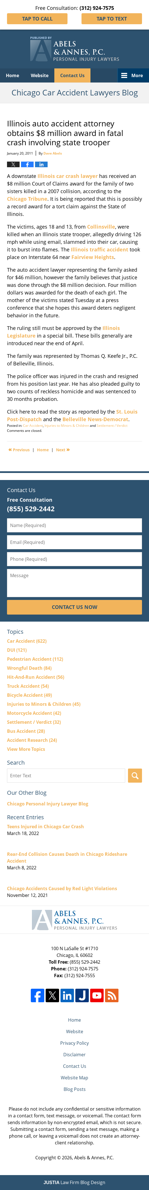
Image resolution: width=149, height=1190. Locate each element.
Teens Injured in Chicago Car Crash (45, 826)
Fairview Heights (92, 257)
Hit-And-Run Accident (35, 677)
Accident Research (32, 740)
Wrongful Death (29, 668)
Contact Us (72, 75)
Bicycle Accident (29, 695)
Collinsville (101, 226)
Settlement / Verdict (112, 425)
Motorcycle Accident (34, 713)
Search (135, 776)
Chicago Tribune (27, 198)
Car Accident (33, 425)
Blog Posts (75, 1089)
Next (63, 449)
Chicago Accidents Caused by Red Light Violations (62, 888)
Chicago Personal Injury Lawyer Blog (47, 804)
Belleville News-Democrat (95, 419)
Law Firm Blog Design (75, 1182)
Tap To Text (112, 18)
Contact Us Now (74, 607)
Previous (19, 449)
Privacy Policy (74, 1043)
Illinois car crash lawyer (68, 176)
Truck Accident (28, 686)
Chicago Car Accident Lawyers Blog (74, 49)
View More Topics (26, 749)
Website (39, 75)
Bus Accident (26, 731)
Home (12, 75)
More (137, 75)
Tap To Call (37, 18)
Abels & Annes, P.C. (94, 1158)
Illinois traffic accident (99, 249)
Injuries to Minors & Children (67, 425)
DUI (17, 650)
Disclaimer (74, 1054)
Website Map (74, 1078)
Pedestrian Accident (35, 659)
